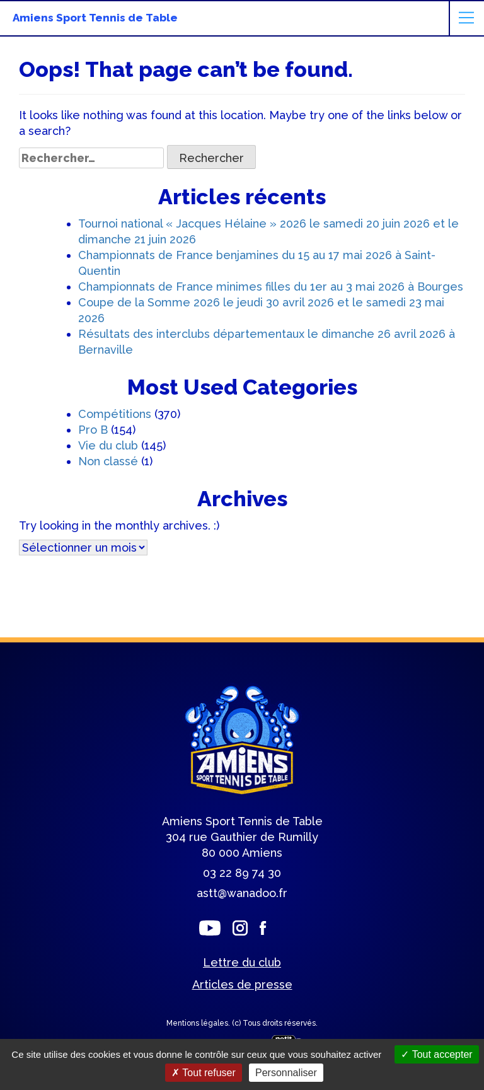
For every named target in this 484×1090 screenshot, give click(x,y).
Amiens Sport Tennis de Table (95, 17)
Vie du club (108, 445)
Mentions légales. (199, 1023)
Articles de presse (242, 984)
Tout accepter (436, 1054)
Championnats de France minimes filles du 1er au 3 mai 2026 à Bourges (270, 286)
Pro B (93, 429)
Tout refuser (203, 1072)
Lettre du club (242, 962)
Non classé (108, 461)
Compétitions (114, 413)
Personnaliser (286, 1072)
